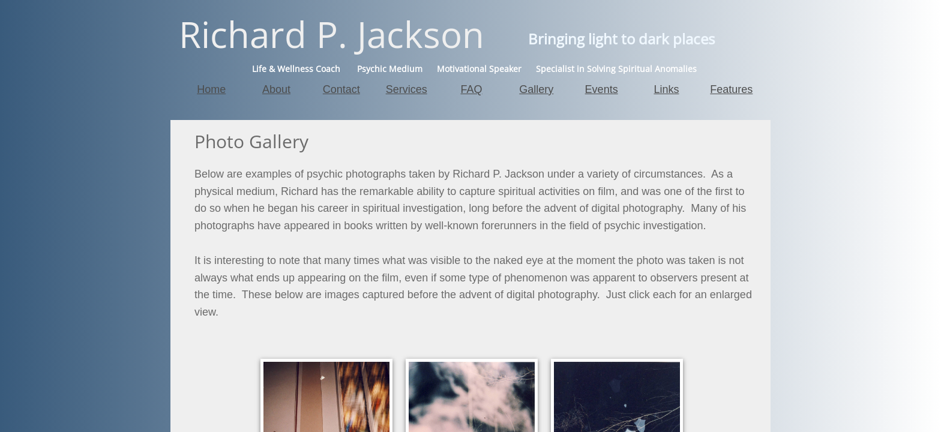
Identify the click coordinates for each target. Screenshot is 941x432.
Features (731, 89)
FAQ (471, 89)
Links (666, 89)
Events (601, 89)
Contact (341, 89)
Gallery (536, 89)
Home (211, 89)
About (276, 89)
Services (406, 89)
